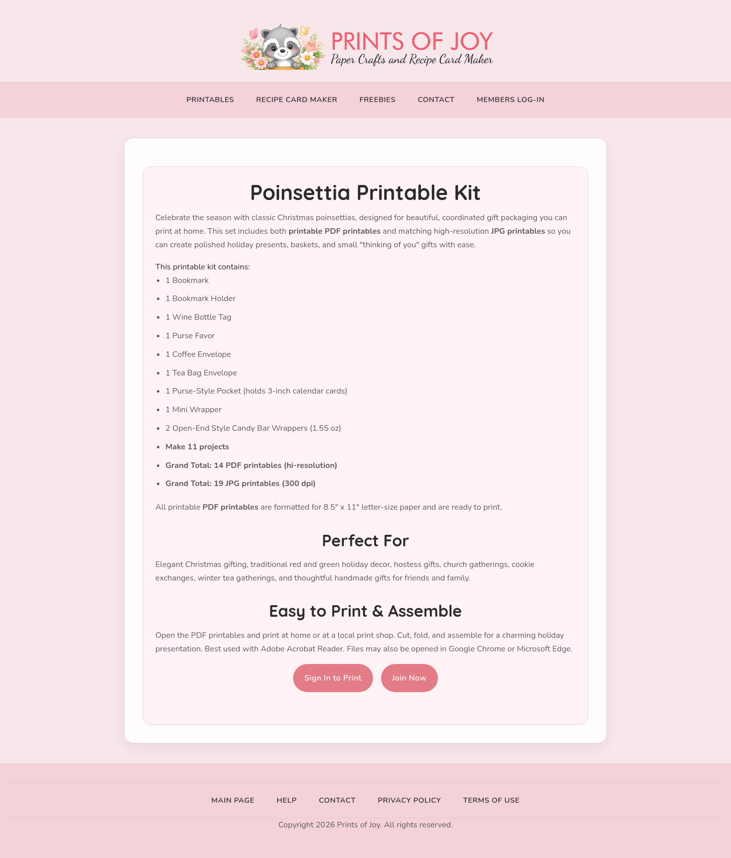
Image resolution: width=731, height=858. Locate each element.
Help (287, 800)
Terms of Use (491, 800)
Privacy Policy (409, 800)
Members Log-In (510, 99)
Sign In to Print (332, 678)
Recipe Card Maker (297, 99)
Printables (210, 99)
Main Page (232, 800)
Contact (436, 99)
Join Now (409, 678)
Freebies (377, 99)
